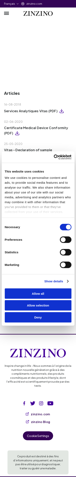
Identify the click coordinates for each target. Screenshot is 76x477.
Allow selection (38, 305)
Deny (38, 317)
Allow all (38, 293)
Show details (53, 281)
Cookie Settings (38, 436)
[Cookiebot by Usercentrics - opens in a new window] (54, 157)
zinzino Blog (38, 422)
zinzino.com (34, 3)
